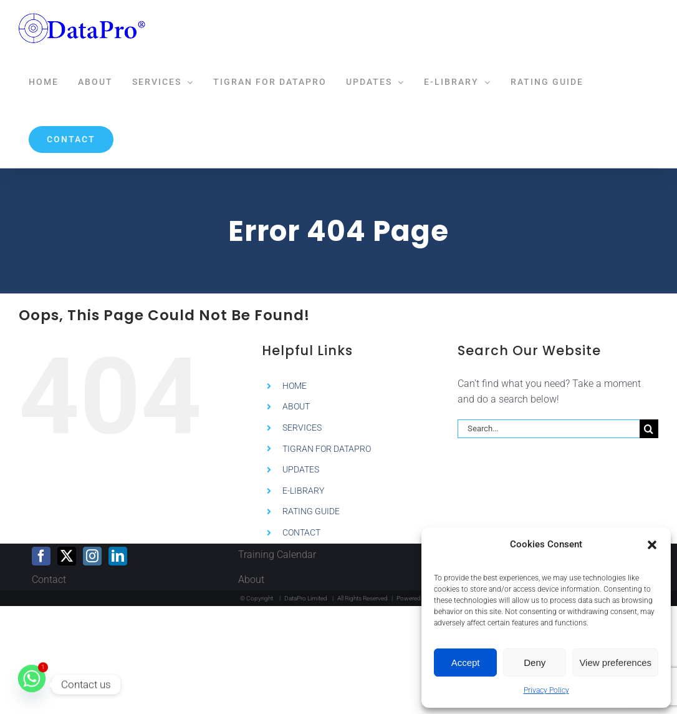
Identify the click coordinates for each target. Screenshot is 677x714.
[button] (652, 545)
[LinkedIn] (117, 556)
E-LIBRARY (303, 491)
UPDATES (300, 469)
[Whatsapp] (32, 684)
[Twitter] (66, 556)
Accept (465, 662)
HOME (294, 386)
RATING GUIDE (311, 511)
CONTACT (301, 532)
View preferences (615, 662)
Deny (534, 662)
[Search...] (549, 428)
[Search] (649, 428)
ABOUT (296, 406)
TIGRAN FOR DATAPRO (326, 449)
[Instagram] (92, 556)
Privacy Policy (546, 690)
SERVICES (302, 428)
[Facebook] (41, 556)
